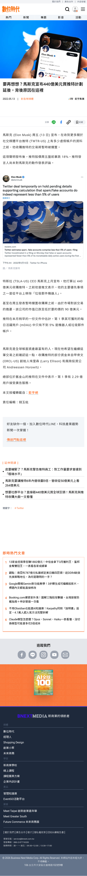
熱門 (9, 17)
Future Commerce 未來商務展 (21, 821)
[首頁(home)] (10, 9)
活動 (78, 17)
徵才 (29, 832)
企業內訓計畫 (11, 781)
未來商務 (8, 753)
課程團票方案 (11, 776)
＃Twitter (19, 508)
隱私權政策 (40, 832)
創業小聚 (8, 748)
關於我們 (56, 2)
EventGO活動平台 (14, 799)
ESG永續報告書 (56, 832)
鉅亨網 (33, 392)
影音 (61, 17)
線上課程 (8, 770)
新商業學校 (10, 765)
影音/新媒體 (27, 99)
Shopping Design (13, 742)
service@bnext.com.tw (24, 839)
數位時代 (8, 731)
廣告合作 (69, 2)
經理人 (7, 737)
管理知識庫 (10, 793)
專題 (44, 17)
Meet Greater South (15, 816)
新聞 (26, 17)
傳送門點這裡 (16, 439)
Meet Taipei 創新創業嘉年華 (20, 811)
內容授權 (81, 2)
